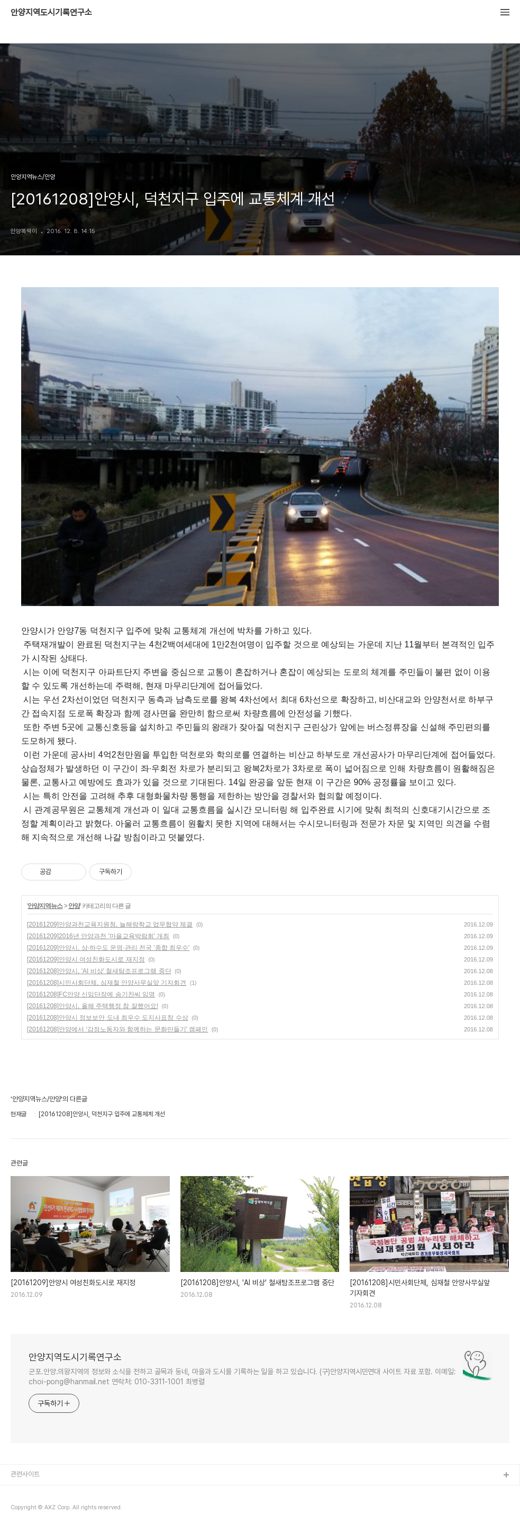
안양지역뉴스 (45, 906)
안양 (74, 906)
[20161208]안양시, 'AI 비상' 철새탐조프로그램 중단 (99, 971)
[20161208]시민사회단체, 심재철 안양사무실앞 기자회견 (106, 982)
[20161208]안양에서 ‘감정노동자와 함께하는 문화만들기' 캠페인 (117, 1029)
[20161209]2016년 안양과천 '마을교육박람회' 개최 (98, 936)
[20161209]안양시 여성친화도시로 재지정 (86, 959)
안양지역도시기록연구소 (51, 12)
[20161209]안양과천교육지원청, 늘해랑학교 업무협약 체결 (110, 924)
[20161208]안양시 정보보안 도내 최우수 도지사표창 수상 (107, 1017)
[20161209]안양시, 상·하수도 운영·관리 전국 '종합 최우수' (108, 947)
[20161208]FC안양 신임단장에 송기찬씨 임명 (91, 994)
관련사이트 (25, 1474)
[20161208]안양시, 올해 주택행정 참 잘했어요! (92, 1006)
